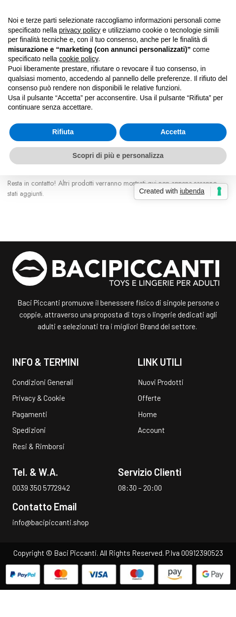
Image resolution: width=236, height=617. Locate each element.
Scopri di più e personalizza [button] (118, 155)
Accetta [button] (173, 132)
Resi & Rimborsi (38, 446)
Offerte (149, 397)
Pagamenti (29, 414)
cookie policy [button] (78, 59)
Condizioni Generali (43, 382)
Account (151, 429)
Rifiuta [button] (63, 132)
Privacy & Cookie (38, 397)
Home (147, 414)
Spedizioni (29, 429)
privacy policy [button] (80, 30)
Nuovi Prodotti (161, 382)
